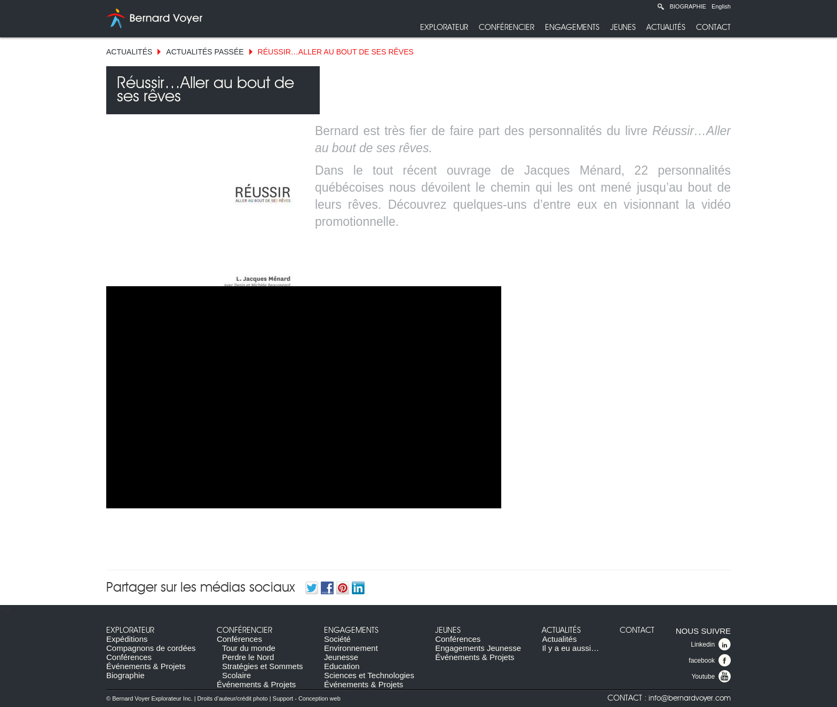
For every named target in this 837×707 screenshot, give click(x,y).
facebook (710, 660)
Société (337, 638)
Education (342, 666)
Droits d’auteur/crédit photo (233, 698)
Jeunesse (341, 657)
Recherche (661, 6)
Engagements (572, 27)
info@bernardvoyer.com (690, 698)
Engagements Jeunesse (478, 648)
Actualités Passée (204, 52)
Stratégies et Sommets (262, 666)
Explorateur (444, 27)
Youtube (711, 676)
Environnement (351, 648)
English (721, 6)
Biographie (687, 6)
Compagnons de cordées (151, 648)
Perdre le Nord (248, 657)
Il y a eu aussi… (570, 648)
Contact (713, 27)
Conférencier (506, 27)
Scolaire (236, 675)
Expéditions (127, 638)
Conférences (129, 657)
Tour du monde (248, 648)
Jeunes (623, 27)
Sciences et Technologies (369, 675)
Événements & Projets (145, 666)
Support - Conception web (307, 698)
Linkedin (711, 644)
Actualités (665, 27)
